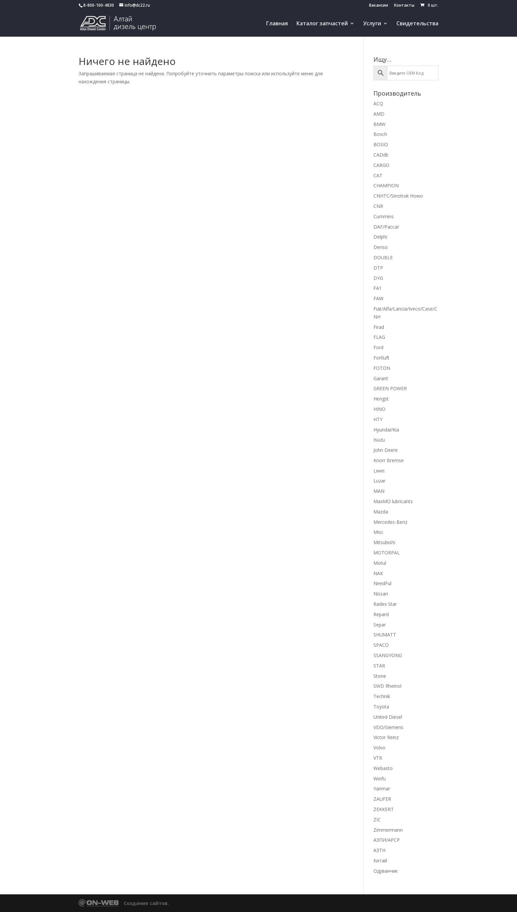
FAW (378, 298)
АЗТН (379, 850)
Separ (379, 624)
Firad (378, 327)
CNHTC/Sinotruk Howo (398, 196)
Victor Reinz (386, 737)
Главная (277, 24)
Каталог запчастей (322, 24)
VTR (377, 758)
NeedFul (382, 583)
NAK (378, 573)
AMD (378, 114)
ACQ (378, 103)
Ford (378, 347)
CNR (378, 206)
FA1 (377, 288)
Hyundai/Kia (386, 430)
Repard (381, 614)
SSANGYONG (387, 655)
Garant (380, 378)
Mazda (380, 511)
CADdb (380, 155)
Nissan (380, 593)
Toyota (381, 706)
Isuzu (379, 440)
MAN (378, 491)
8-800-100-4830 (98, 5)
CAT (377, 175)
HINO (379, 409)
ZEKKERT (383, 809)
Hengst (381, 399)
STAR (379, 665)
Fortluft (381, 358)
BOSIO (380, 144)
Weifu (379, 778)
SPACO (381, 645)
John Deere (385, 450)
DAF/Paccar (386, 227)
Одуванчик (385, 871)
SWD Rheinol (387, 686)
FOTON (381, 368)
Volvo (379, 747)
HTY (377, 419)
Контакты (404, 5)
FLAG (379, 337)
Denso (380, 247)
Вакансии (378, 5)
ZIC (377, 819)
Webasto (383, 768)
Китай (380, 860)
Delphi (380, 237)
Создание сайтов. (146, 903)
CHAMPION (386, 185)
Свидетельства (417, 24)
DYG (378, 278)
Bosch (380, 134)
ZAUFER (382, 799)
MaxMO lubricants (393, 501)
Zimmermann (388, 830)
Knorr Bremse (388, 460)
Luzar (379, 480)
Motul (379, 563)
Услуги (372, 24)
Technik (381, 696)
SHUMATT (384, 634)
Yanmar (381, 788)
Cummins (383, 216)
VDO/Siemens (388, 727)
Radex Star (385, 604)
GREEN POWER (390, 388)
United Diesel (387, 717)
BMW (379, 124)
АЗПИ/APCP (386, 840)
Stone (379, 676)
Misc (378, 532)
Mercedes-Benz (390, 522)
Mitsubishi (384, 542)
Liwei (378, 470)
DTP (378, 268)
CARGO (381, 165)
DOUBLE (383, 257)
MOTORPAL (386, 552)
